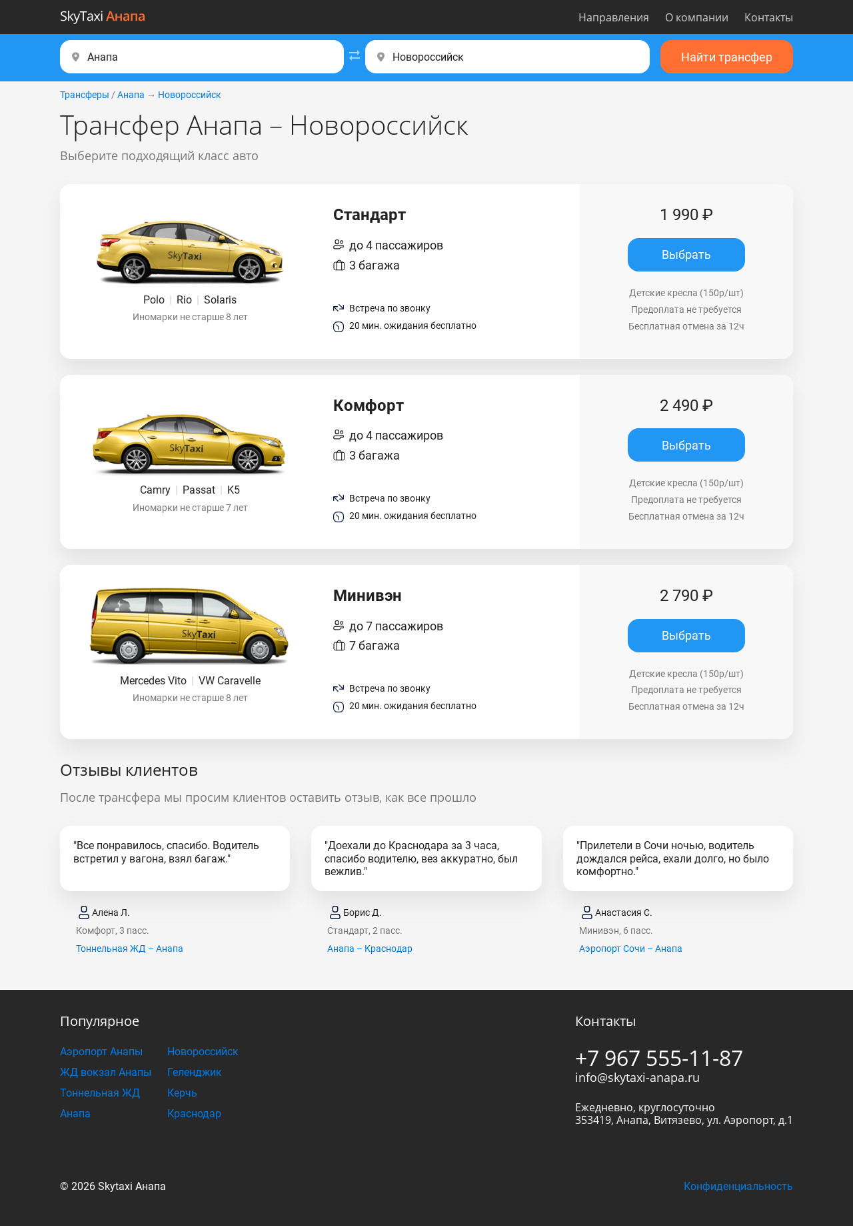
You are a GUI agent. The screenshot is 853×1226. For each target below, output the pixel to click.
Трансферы (84, 94)
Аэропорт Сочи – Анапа (630, 948)
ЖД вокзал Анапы (105, 1072)
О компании (696, 17)
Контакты (768, 17)
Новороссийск (189, 94)
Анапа (131, 94)
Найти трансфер (726, 57)
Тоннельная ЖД (100, 1093)
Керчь (182, 1093)
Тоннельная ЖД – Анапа (129, 948)
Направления (613, 17)
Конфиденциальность (738, 1186)
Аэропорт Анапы (101, 1051)
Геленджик (194, 1072)
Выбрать (686, 254)
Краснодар (194, 1113)
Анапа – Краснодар (370, 948)
